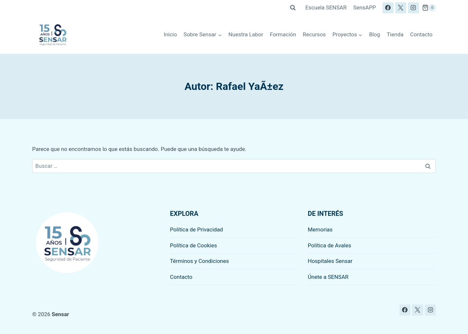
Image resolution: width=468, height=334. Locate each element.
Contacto (421, 34)
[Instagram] (413, 7)
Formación (283, 34)
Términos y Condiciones (199, 261)
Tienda (395, 34)
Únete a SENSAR (328, 277)
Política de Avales (329, 245)
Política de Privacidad (196, 229)
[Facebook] (388, 7)
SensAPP (364, 7)
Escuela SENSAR (326, 7)
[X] (400, 7)
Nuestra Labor (245, 34)
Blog (374, 34)
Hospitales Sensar (330, 261)
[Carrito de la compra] (429, 7)
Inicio (170, 34)
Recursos (314, 34)
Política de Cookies (193, 245)
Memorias (320, 229)
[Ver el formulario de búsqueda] (293, 8)
